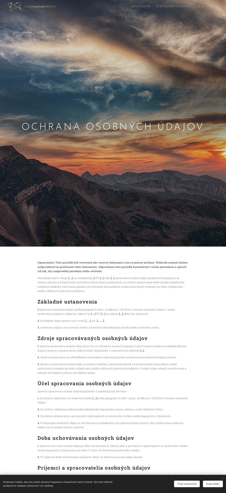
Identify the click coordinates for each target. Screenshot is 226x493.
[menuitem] (147, 6)
